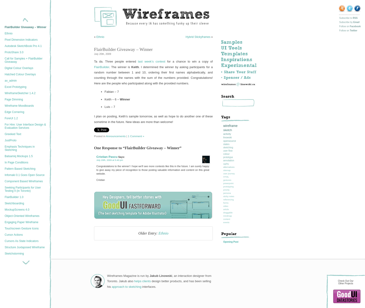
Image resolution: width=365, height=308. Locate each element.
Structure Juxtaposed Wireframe (25, 247)
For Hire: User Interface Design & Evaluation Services (25, 126)
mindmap (227, 216)
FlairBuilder (101, 67)
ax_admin (11, 80)
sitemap (227, 170)
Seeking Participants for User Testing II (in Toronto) (23, 189)
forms (226, 203)
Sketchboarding (14, 203)
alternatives (229, 167)
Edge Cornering (14, 112)
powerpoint (228, 183)
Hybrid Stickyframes (198, 37)
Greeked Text (13, 134)
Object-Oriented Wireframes (22, 216)
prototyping (228, 186)
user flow (228, 150)
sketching (228, 147)
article (226, 209)
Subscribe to (348, 18)
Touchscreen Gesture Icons (22, 228)
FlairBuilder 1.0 (14, 197)
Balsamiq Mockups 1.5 (19, 156)
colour (226, 154)
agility (226, 163)
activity (227, 133)
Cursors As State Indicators (21, 241)
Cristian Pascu (107, 157)
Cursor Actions (14, 234)
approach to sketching (126, 286)
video (225, 206)
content (226, 219)
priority (226, 190)
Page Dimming (14, 99)
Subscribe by (349, 22)
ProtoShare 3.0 (14, 52)
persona (227, 193)
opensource (229, 140)
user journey (229, 173)
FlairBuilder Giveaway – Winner (25, 27)
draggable (228, 213)
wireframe (230, 126)
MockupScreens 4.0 (17, 209)
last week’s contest (151, 61)
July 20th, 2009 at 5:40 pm (109, 160)
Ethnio (9, 33)
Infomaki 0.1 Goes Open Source (24, 175)
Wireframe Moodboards (19, 105)
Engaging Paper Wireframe (21, 222)
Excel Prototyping (15, 87)
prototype (228, 157)
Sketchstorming (14, 253)
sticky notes (228, 196)
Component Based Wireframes (24, 181)
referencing (228, 200)
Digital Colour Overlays (19, 68)
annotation (228, 160)
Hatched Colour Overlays (20, 74)
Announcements (115, 136)
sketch (227, 130)
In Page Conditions (16, 162)
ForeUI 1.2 (11, 118)
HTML (226, 177)
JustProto (11, 140)
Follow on (350, 26)
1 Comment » (136, 136)
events (226, 222)
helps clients (142, 281)
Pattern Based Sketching (20, 168)
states (226, 144)
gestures (227, 180)
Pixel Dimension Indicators (21, 39)
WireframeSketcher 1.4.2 (20, 93)
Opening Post (230, 242)
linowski (227, 137)
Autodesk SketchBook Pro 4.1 (23, 46)
